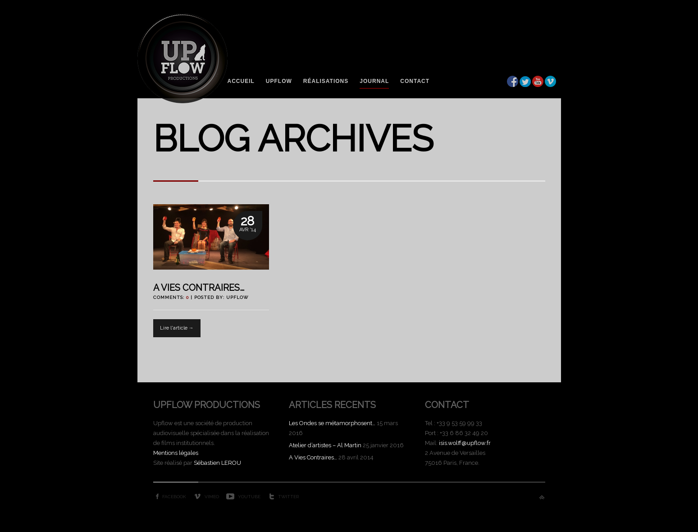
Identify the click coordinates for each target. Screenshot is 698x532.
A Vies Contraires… (198, 287)
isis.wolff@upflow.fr (465, 443)
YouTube (249, 496)
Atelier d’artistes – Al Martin (325, 445)
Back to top (541, 497)
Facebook (174, 496)
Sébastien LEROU (217, 462)
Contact (414, 81)
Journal (374, 81)
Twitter (288, 496)
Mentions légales (175, 452)
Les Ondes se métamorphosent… (332, 423)
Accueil (241, 81)
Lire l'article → (177, 328)
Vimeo (212, 496)
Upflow (279, 81)
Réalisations (325, 81)
